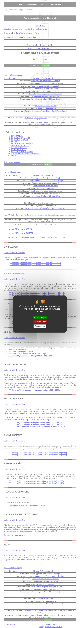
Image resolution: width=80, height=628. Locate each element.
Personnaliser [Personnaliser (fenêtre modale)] (40, 326)
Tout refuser (40, 322)
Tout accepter (40, 317)
